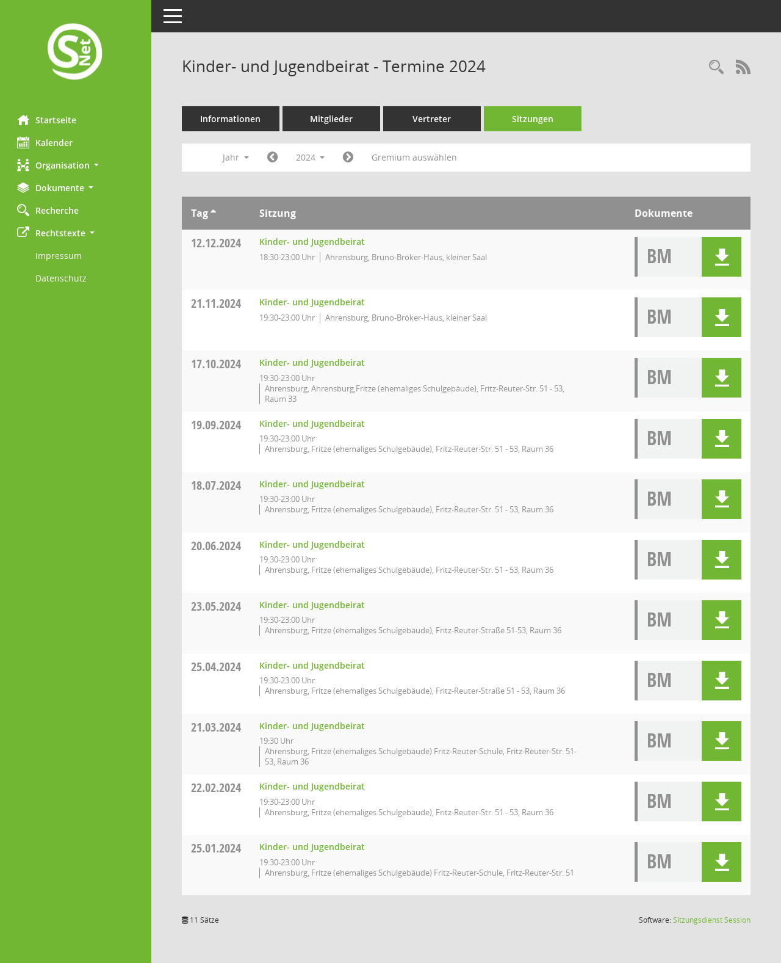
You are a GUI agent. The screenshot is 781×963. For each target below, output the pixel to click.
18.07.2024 (217, 485)
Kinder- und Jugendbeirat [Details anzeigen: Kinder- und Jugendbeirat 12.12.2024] (313, 241)
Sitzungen (534, 119)
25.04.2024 (217, 666)
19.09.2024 (217, 424)
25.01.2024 (217, 848)
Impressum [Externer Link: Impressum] (60, 255)
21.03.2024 (217, 727)
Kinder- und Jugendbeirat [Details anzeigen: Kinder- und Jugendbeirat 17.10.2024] (313, 362)
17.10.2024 (217, 363)
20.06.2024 (217, 545)
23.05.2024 (217, 606)
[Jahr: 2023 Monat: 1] (273, 158)
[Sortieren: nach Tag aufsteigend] (214, 213)
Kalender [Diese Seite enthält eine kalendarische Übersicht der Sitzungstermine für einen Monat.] (46, 142)
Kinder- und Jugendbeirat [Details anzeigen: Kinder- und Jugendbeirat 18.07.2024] (313, 484)
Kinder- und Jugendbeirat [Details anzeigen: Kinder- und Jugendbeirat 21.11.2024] (313, 302)
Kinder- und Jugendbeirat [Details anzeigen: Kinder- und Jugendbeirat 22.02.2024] (313, 786)
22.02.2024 (217, 787)
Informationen (232, 119)
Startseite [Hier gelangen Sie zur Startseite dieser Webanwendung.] (47, 120)
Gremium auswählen (416, 157)
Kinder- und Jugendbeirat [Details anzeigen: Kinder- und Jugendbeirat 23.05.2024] (313, 605)
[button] (76, 165)
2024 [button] (311, 157)
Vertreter (433, 119)
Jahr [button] (237, 157)
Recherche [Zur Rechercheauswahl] (49, 210)
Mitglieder (332, 119)
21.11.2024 (217, 303)
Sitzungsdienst (711, 920)
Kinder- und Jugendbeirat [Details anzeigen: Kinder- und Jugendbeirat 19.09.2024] (313, 423)
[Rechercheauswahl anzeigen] (716, 67)
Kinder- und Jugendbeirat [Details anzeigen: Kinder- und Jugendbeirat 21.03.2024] (313, 726)
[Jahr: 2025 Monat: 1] (350, 158)
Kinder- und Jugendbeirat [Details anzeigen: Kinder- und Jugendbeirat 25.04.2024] (313, 665)
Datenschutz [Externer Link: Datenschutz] (62, 278)
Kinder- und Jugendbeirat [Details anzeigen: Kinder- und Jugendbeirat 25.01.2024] (313, 846)
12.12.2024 (217, 242)
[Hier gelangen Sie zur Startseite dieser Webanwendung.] (76, 52)
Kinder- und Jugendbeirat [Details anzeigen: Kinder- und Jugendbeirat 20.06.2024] (313, 544)
